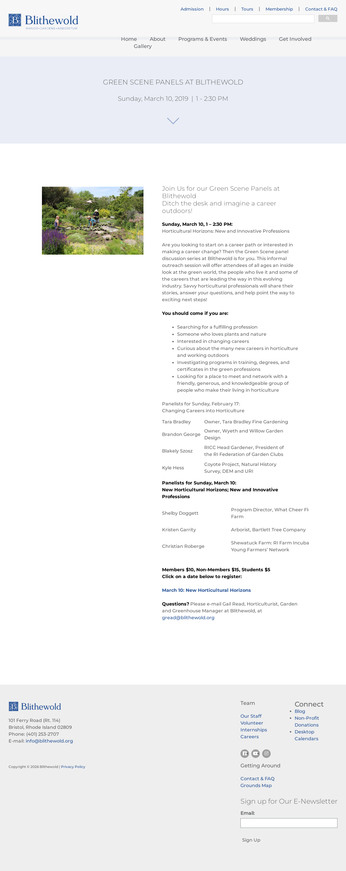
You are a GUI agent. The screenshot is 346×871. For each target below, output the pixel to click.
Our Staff (251, 716)
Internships (253, 730)
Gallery (143, 46)
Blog (300, 711)
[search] (262, 19)
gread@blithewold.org (188, 617)
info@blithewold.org (49, 741)
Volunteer (251, 723)
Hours (222, 9)
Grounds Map (256, 785)
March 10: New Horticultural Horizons (206, 590)
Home (129, 39)
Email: (247, 813)
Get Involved (295, 39)
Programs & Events (202, 39)
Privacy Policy (73, 767)
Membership (279, 9)
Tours (247, 9)
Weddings (253, 39)
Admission (192, 9)
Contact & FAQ (321, 9)
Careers (249, 736)
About (157, 39)
